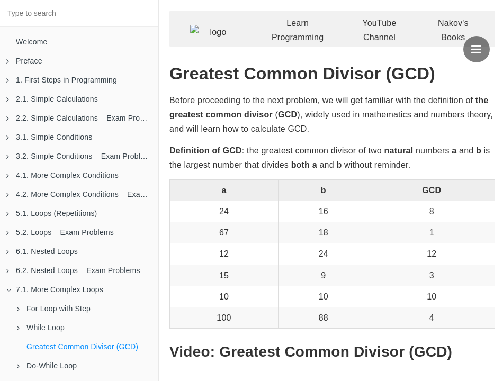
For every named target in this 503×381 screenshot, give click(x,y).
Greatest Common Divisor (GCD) (82, 346)
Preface (24, 61)
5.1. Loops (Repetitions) (51, 213)
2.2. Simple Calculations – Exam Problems (82, 118)
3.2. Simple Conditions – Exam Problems (80, 156)
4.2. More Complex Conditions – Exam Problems (82, 194)
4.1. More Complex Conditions (62, 175)
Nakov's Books (453, 30)
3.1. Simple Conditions (49, 137)
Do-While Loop (47, 365)
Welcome (32, 42)
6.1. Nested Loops (42, 251)
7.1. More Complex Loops (54, 289)
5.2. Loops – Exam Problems (60, 232)
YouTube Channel (379, 30)
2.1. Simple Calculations (52, 99)
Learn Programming (298, 30)
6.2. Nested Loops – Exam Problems (73, 270)
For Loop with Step (54, 308)
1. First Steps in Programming (61, 80)
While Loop (41, 327)
